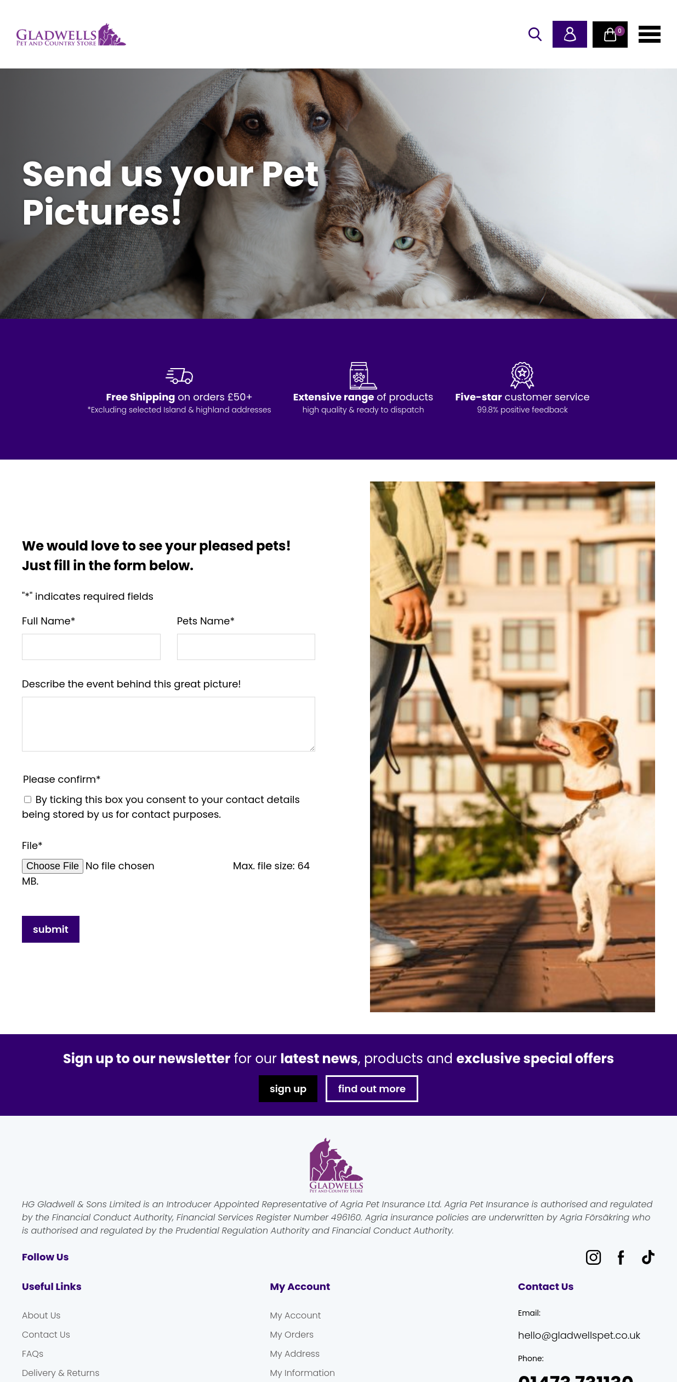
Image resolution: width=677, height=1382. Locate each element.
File (32, 845)
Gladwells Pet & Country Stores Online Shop (71, 34)
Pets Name (206, 621)
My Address (295, 1353)
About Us (41, 1315)
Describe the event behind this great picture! (131, 684)
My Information (302, 1373)
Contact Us (46, 1334)
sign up (288, 1089)
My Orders (292, 1334)
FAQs (32, 1353)
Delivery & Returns (60, 1373)
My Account (295, 1315)
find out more (372, 1089)
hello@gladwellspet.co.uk (579, 1335)
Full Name (49, 621)
